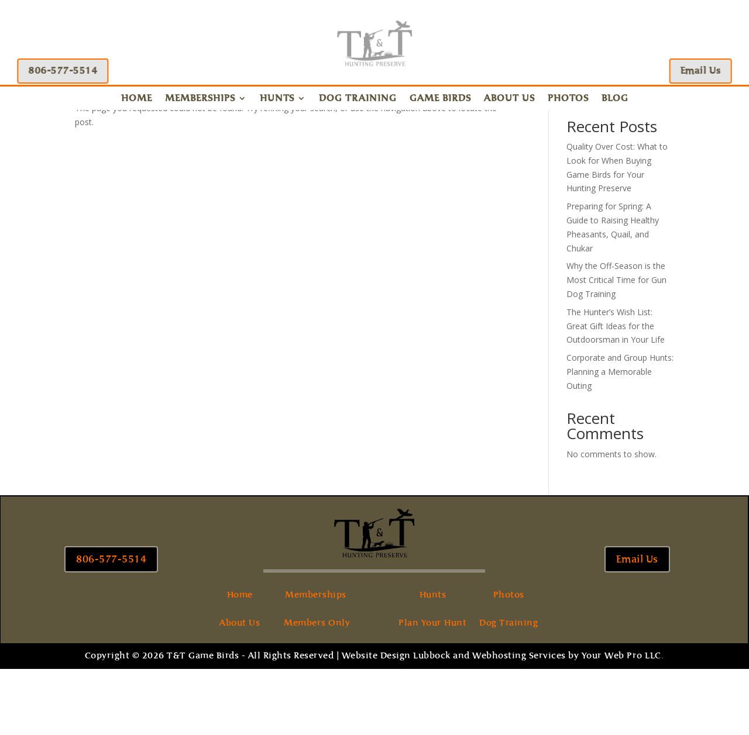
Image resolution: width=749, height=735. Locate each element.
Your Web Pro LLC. (623, 721)
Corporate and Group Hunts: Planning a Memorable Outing (620, 437)
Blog (615, 98)
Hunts (277, 98)
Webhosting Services (519, 721)
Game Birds (440, 98)
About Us (509, 98)
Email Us (702, 70)
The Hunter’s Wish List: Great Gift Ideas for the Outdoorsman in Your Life (615, 392)
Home (136, 98)
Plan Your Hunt (432, 689)
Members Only (317, 689)
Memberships (200, 98)
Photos (568, 98)
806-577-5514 (60, 70)
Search (655, 155)
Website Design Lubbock (396, 721)
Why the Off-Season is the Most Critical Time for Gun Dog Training (616, 345)
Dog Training (358, 98)
